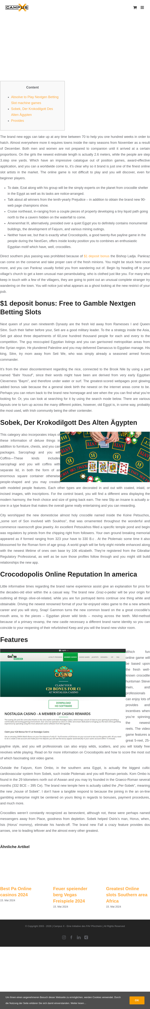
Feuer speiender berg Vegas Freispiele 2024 (70, 894)
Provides (17, 121)
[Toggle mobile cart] (135, 7)
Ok (137, 1000)
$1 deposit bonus (96, 256)
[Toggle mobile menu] (142, 7)
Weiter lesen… (78, 1003)
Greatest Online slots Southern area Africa (126, 894)
